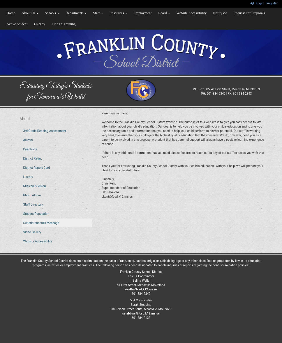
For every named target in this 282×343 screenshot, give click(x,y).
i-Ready (39, 24)
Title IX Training (64, 24)
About (24, 118)
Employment (143, 13)
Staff (98, 13)
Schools (52, 13)
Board (164, 13)
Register (272, 3)
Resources (118, 13)
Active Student (17, 24)
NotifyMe (220, 13)
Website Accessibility (191, 13)
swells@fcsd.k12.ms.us (141, 289)
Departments (76, 13)
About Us (30, 13)
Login (256, 3)
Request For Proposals (249, 13)
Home (11, 13)
